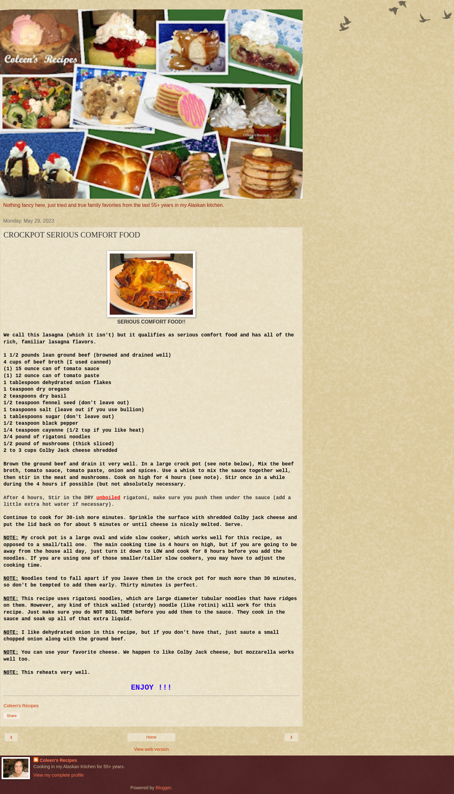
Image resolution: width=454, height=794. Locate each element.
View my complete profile (58, 775)
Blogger (163, 787)
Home (151, 737)
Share (12, 716)
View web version (151, 749)
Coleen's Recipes (58, 760)
